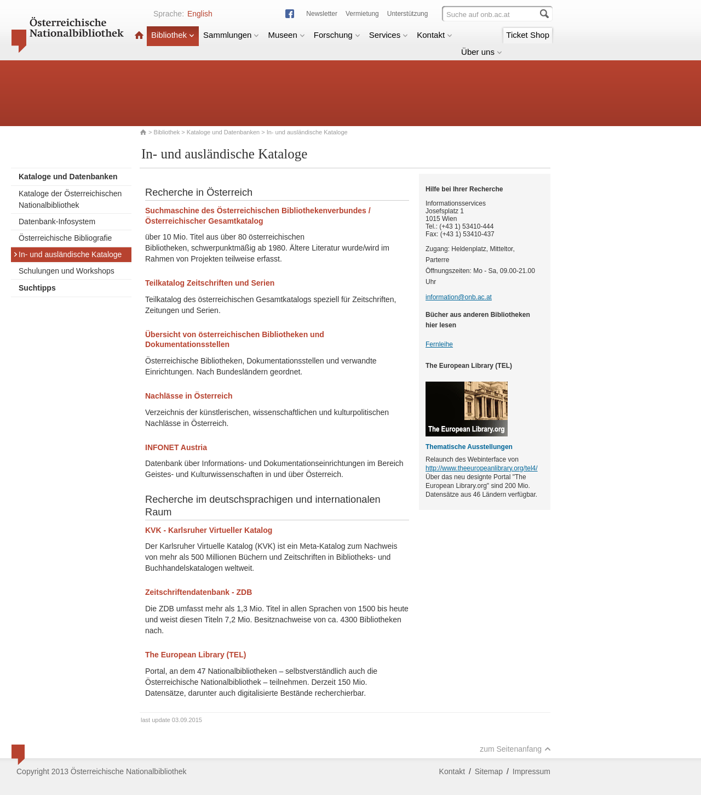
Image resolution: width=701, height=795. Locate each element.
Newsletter (321, 14)
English (199, 13)
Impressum (531, 771)
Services (389, 34)
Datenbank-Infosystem (57, 221)
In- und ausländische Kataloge (67, 254)
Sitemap (489, 771)
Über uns (481, 51)
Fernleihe (439, 344)
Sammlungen (231, 34)
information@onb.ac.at (459, 297)
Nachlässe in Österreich (189, 395)
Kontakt (434, 34)
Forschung (337, 34)
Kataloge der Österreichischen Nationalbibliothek (70, 199)
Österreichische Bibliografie (65, 238)
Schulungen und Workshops (66, 270)
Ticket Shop (527, 34)
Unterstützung (407, 14)
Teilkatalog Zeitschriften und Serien (209, 283)
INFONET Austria (176, 447)
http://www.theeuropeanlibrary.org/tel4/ (482, 468)
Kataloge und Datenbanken (223, 132)
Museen (286, 34)
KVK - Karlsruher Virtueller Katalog (208, 530)
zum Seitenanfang (515, 749)
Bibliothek (172, 34)
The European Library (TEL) (195, 654)
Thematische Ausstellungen (469, 447)
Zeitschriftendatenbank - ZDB (198, 592)
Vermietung (362, 14)
